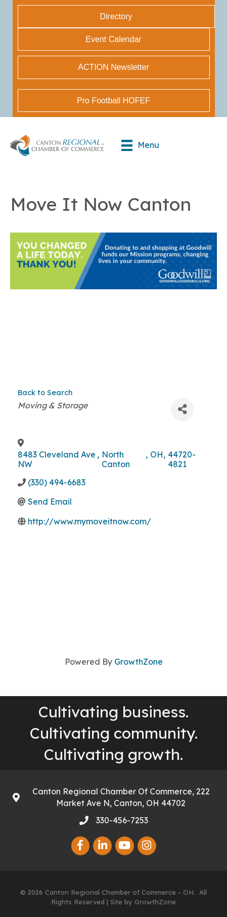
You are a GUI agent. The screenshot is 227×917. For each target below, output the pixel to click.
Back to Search (45, 392)
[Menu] (140, 145)
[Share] (182, 409)
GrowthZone (138, 662)
